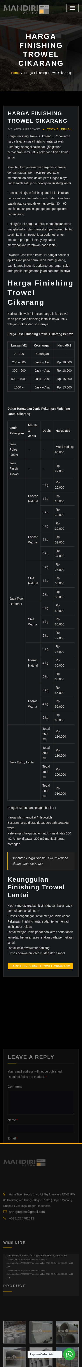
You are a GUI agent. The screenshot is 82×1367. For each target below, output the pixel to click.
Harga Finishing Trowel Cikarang (47, 73)
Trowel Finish (55, 129)
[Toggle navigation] (73, 7)
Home (18, 73)
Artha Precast (22, 129)
